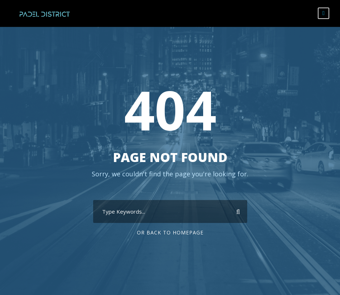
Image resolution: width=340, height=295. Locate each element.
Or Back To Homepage (170, 232)
